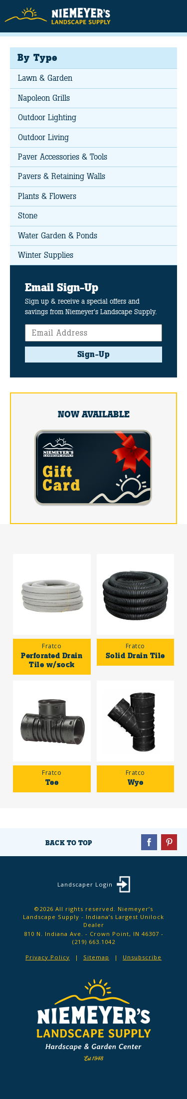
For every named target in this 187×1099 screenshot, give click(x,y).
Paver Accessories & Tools (62, 157)
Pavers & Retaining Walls (61, 176)
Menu (172, 15)
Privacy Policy (47, 957)
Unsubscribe (142, 957)
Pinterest (169, 842)
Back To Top (68, 842)
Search (152, 16)
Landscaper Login (85, 884)
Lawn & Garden (45, 78)
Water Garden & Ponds (57, 235)
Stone (27, 215)
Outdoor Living (43, 137)
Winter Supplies (45, 255)
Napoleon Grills (44, 98)
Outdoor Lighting (47, 117)
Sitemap (96, 957)
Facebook (149, 842)
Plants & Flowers (47, 196)
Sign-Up (93, 354)
